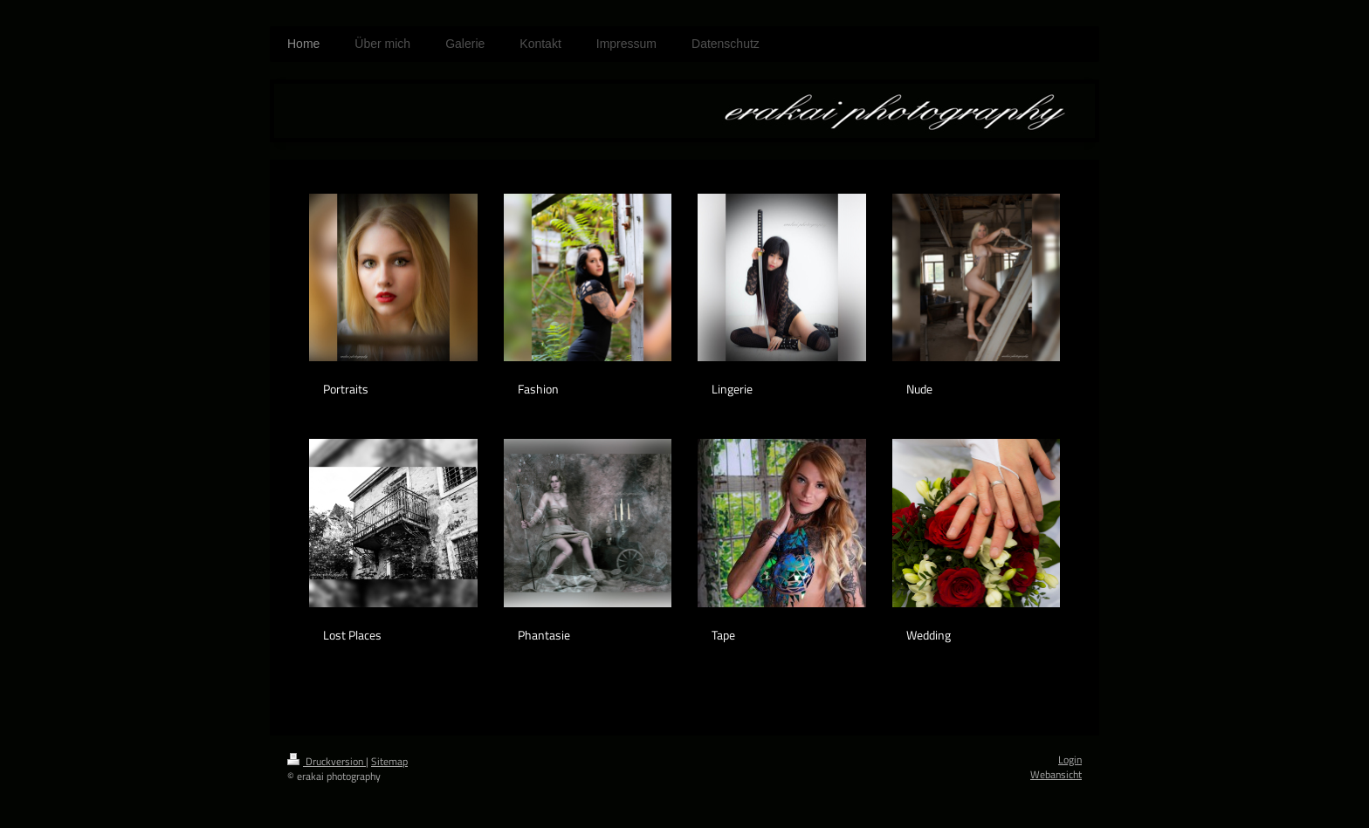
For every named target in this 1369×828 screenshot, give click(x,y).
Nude (919, 389)
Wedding (928, 635)
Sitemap (389, 761)
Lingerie (732, 389)
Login (1070, 759)
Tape (723, 635)
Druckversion (326, 761)
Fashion (538, 389)
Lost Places (352, 635)
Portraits (345, 389)
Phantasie (544, 635)
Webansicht (1056, 774)
